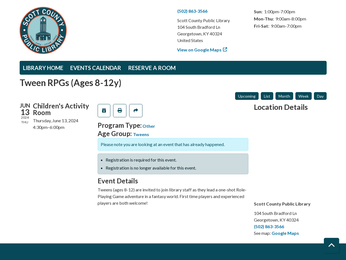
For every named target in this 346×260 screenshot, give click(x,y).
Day (320, 96)
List (267, 96)
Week (303, 96)
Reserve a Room (152, 67)
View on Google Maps (199, 49)
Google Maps (285, 233)
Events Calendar (95, 67)
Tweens (141, 134)
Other (148, 126)
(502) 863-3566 (192, 11)
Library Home (43, 67)
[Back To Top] (331, 245)
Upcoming (247, 96)
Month (284, 96)
